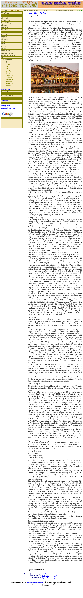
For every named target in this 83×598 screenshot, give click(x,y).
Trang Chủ (4, 100)
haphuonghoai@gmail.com (35, 582)
